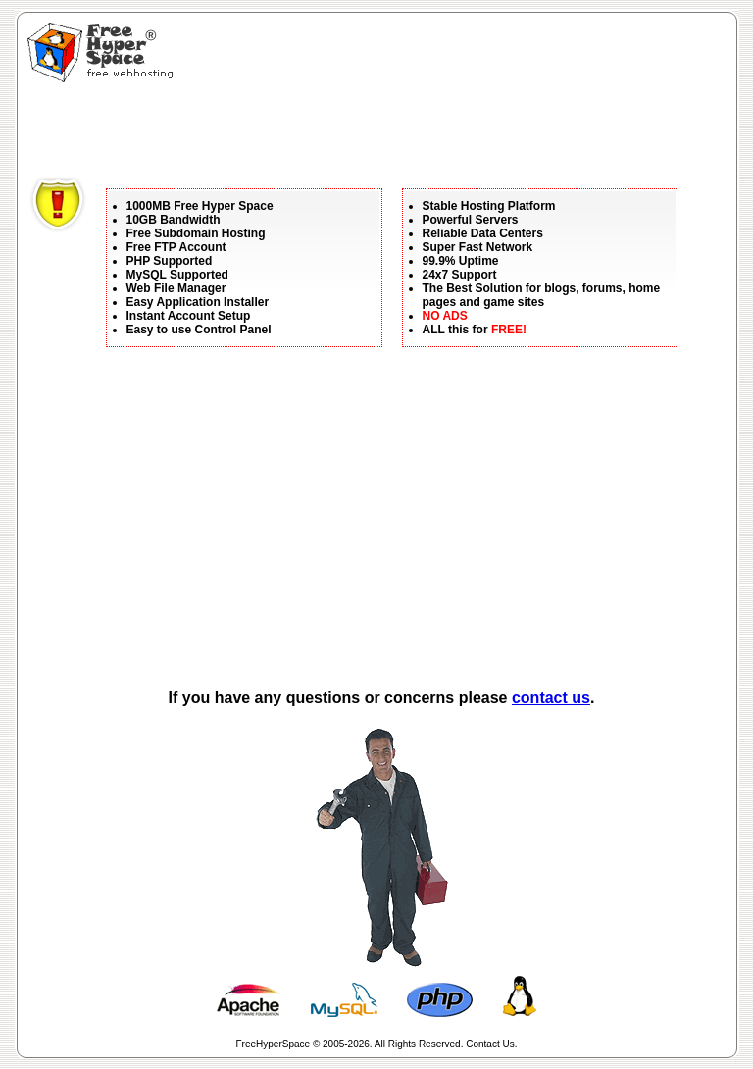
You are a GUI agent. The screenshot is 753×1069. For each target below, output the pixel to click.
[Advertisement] (386, 132)
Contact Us (490, 1044)
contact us (551, 697)
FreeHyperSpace (273, 1044)
